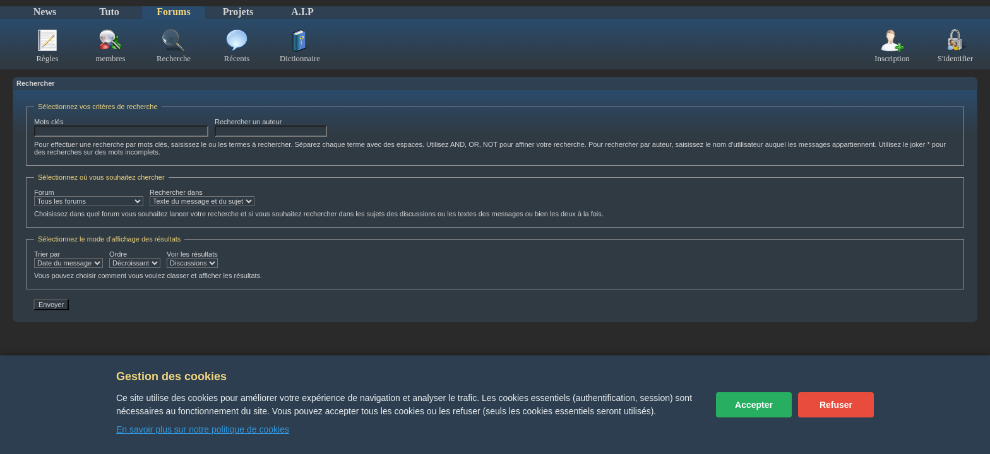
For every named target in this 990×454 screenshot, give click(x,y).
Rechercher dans (202, 197)
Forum (88, 197)
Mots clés (121, 127)
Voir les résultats (192, 259)
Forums (173, 11)
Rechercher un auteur (271, 127)
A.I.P (302, 11)
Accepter (754, 405)
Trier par (68, 259)
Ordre (134, 259)
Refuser (836, 405)
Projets (238, 11)
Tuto (109, 11)
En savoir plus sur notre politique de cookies (202, 429)
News (44, 11)
